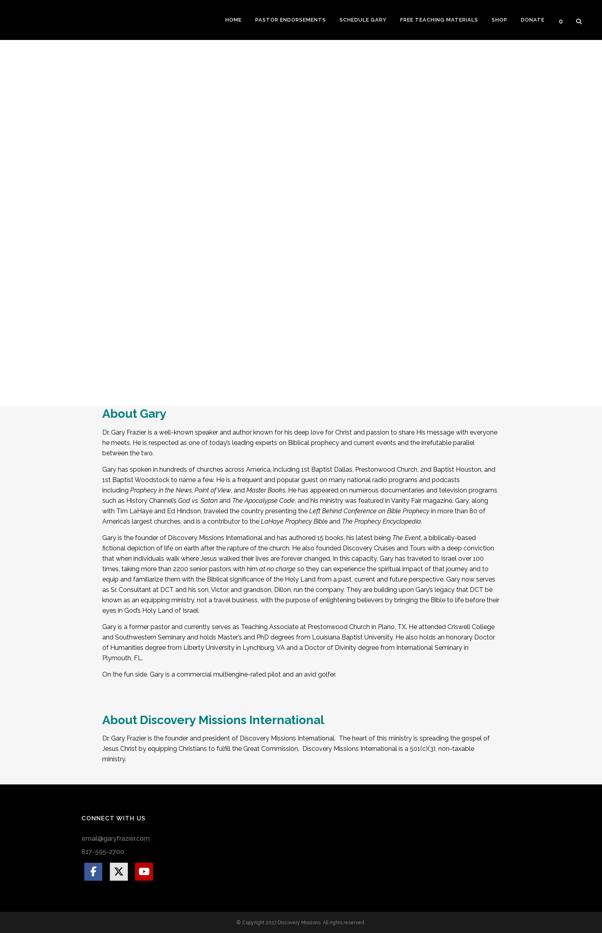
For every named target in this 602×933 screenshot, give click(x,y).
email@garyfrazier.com (115, 838)
